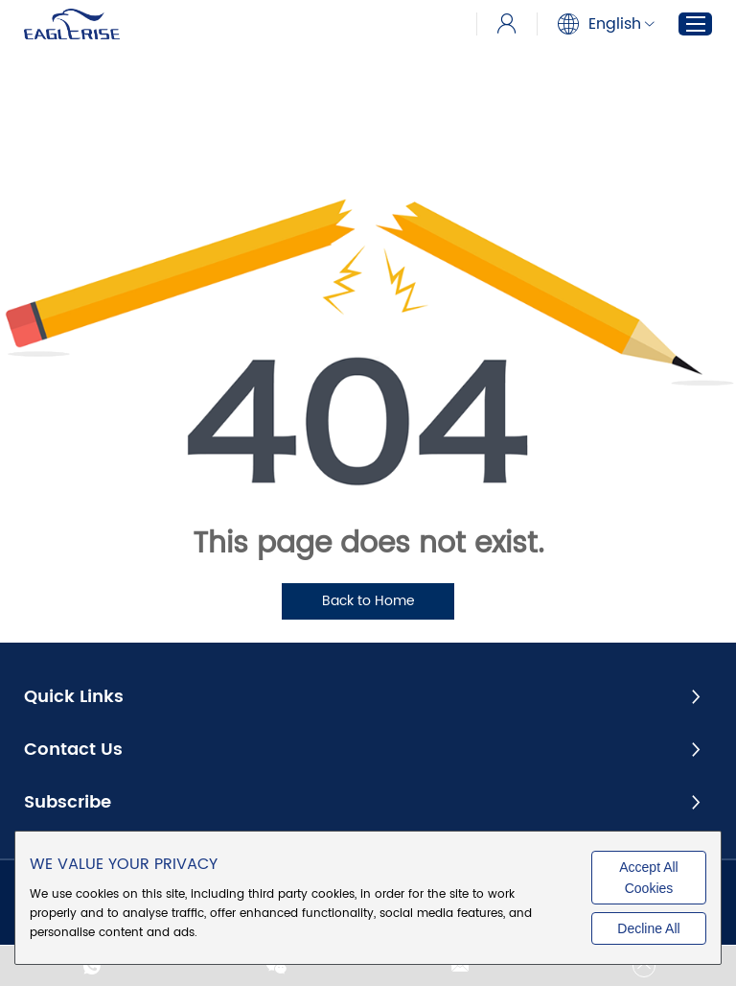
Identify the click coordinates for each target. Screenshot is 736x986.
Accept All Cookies (648, 877)
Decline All (648, 928)
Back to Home (368, 601)
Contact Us (73, 749)
